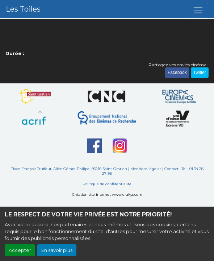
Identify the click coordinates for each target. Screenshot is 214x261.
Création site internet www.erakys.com (107, 194)
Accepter (20, 250)
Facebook (177, 72)
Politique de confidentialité (107, 184)
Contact (171, 168)
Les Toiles (23, 9)
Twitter (199, 72)
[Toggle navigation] (198, 10)
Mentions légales (145, 168)
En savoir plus (56, 250)
